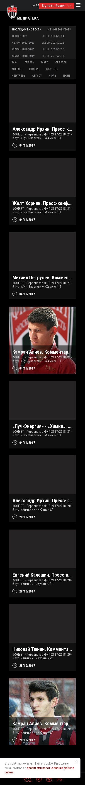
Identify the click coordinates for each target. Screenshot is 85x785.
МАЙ (15, 62)
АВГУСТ (37, 75)
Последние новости (26, 29)
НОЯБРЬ (34, 69)
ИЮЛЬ (52, 75)
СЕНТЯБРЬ (18, 75)
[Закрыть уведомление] (77, 761)
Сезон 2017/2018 (53, 56)
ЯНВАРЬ (17, 69)
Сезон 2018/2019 (23, 56)
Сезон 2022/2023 (23, 42)
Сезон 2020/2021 (23, 49)
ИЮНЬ (66, 75)
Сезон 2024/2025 (59, 29)
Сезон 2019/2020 (53, 49)
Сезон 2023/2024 (53, 36)
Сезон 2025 (20, 36)
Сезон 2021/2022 (53, 42)
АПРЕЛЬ (29, 62)
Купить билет (56, 6)
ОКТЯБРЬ (52, 69)
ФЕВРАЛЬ (61, 62)
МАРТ (44, 62)
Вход (35, 5)
